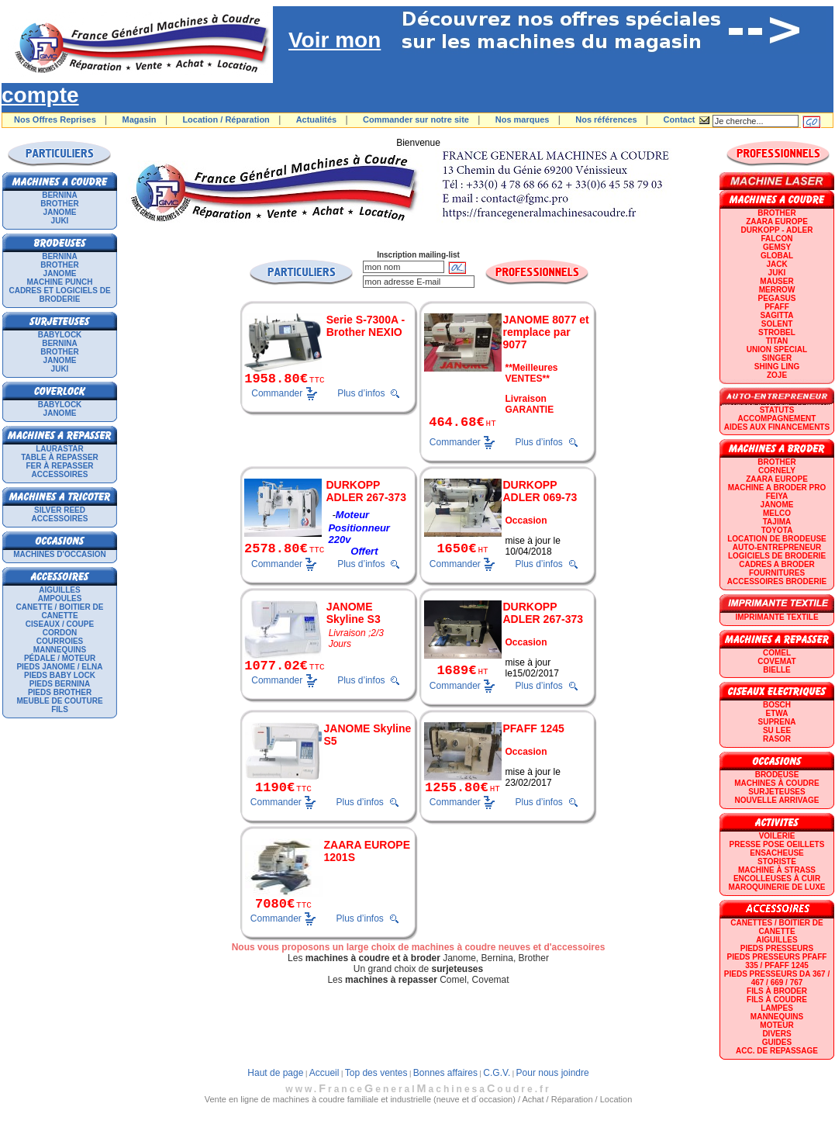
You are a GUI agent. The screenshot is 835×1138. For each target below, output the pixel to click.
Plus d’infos (361, 393)
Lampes (777, 1008)
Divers (776, 1033)
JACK (776, 264)
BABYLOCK (60, 334)
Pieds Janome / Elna (59, 666)
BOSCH (777, 704)
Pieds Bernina (59, 684)
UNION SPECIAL (777, 349)
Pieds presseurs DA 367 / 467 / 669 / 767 (777, 978)
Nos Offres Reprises (55, 119)
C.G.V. (496, 1072)
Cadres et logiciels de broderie (59, 294)
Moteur (776, 1025)
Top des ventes (376, 1072)
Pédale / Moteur (59, 658)
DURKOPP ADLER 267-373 (366, 491)
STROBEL (776, 332)
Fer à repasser (59, 466)
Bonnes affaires (445, 1072)
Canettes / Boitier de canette (776, 927)
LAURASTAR (59, 448)
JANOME (60, 212)
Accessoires (60, 474)
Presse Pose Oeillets (777, 844)
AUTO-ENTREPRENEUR (777, 547)
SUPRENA (777, 722)
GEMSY (777, 247)
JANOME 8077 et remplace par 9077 (546, 332)
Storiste (776, 861)
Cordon (60, 632)
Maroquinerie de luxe (776, 887)
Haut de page (275, 1072)
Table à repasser (59, 457)
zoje (777, 375)
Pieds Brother (59, 692)
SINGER (777, 358)
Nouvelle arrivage (777, 800)
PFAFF (776, 307)
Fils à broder (777, 991)
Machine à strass (777, 870)
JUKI (60, 220)
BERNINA (60, 195)
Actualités (316, 119)
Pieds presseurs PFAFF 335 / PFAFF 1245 (777, 961)
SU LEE (777, 730)
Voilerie (777, 836)
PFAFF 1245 (533, 728)
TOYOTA (777, 530)
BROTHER (59, 203)
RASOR (777, 739)
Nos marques (522, 119)
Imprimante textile (776, 617)
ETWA (777, 713)
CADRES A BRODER (777, 564)
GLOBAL (777, 255)
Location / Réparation (225, 119)
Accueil (324, 1072)
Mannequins (59, 649)
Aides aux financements (777, 427)
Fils (59, 709)
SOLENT (777, 324)
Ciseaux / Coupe (60, 624)
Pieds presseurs (776, 948)
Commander (276, 392)
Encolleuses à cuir (776, 878)
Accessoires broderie (776, 581)
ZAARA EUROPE (777, 221)
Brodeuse (777, 774)
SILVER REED (59, 510)
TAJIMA (777, 521)
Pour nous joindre (552, 1072)
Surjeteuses (776, 791)
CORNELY (776, 470)
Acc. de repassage (777, 1050)
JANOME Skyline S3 (353, 612)
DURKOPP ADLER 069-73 (540, 491)
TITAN (777, 341)
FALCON (776, 238)
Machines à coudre (776, 783)
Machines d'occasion (59, 554)
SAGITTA (776, 315)
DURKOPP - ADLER (777, 230)
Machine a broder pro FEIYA (777, 491)
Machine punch (60, 282)
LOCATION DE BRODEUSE (776, 538)
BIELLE (777, 670)
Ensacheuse (776, 853)
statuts (777, 410)
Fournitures (777, 573)
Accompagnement (777, 418)
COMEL (777, 653)
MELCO (777, 513)
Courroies (60, 641)
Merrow (777, 289)
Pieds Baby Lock (59, 675)
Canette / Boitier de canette (60, 611)
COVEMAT (776, 661)
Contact (679, 119)
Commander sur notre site (416, 119)
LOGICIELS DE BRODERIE (777, 556)
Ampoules (60, 598)
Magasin (139, 119)
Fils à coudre (777, 999)
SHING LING (776, 366)
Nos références (606, 119)
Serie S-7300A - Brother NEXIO (365, 325)
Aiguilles (59, 590)
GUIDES (777, 1042)
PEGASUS (777, 298)
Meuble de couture (59, 701)
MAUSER (776, 281)
